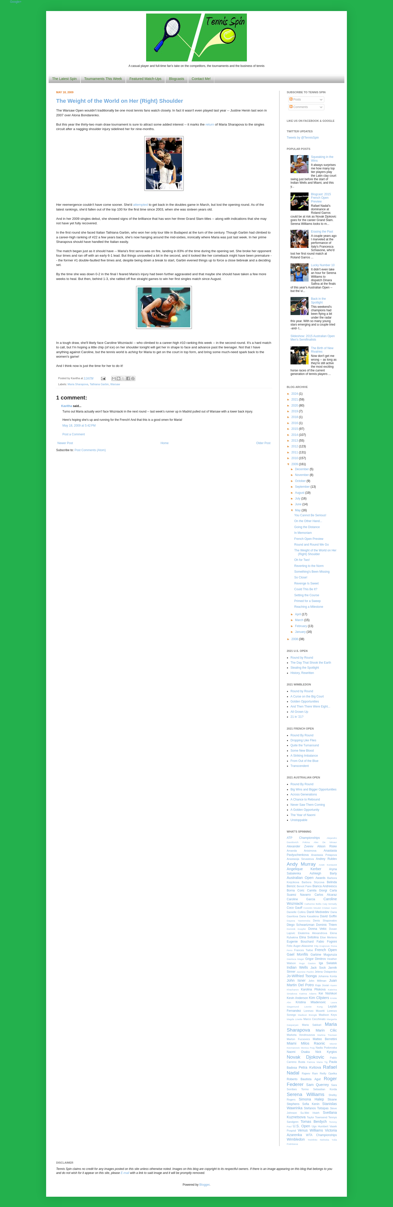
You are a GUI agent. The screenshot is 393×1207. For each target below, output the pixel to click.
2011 (295, 452)
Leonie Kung (313, 1006)
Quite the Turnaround (304, 745)
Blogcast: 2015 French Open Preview (321, 197)
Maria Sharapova (78, 384)
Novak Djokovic (305, 1057)
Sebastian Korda (325, 1089)
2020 (295, 405)
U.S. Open (301, 1126)
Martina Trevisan (327, 1035)
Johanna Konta (327, 976)
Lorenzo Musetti (314, 1010)
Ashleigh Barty (323, 873)
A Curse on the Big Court (307, 696)
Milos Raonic (313, 1043)
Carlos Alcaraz (326, 894)
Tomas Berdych (314, 1122)
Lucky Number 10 (323, 265)
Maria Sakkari (311, 1024)
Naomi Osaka (298, 1052)
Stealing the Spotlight (304, 667)
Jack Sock (318, 967)
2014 (295, 435)
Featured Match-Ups (146, 79)
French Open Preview (308, 539)
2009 (295, 464)
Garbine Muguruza (324, 954)
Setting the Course (306, 595)
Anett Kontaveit (328, 864)
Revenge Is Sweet (306, 583)
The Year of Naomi (302, 815)
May (298, 510)
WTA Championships (321, 1135)
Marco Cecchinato (314, 1019)
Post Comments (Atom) (90, 450)
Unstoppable (298, 820)
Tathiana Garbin (99, 384)
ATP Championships (303, 838)
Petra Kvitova (310, 1067)
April (298, 614)
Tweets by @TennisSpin (303, 137)
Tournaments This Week (103, 79)
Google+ (16, 2)
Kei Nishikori (328, 993)
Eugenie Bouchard (300, 941)
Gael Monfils (297, 954)
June (298, 504)
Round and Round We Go (311, 544)
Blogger (204, 1184)
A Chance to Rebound (305, 799)
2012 (295, 446)
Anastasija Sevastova (300, 858)
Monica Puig (308, 1047)
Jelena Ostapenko (326, 971)
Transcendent (299, 766)
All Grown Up (299, 712)
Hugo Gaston (307, 963)
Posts (295, 99)
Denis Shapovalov (325, 920)
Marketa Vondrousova (301, 1034)
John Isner (296, 980)
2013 (295, 440)
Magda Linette (294, 1019)
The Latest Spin (64, 79)
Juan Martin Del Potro (312, 982)
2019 (295, 411)
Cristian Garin (329, 908)
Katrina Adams (307, 993)
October (301, 481)
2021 (295, 399)
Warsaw (115, 384)
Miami (291, 1043)
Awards (321, 878)
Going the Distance (307, 527)
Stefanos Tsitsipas (316, 1108)
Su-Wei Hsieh (309, 1112)
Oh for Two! (302, 560)
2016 (295, 423)
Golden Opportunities (304, 701)
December (302, 469)
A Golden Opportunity (304, 810)
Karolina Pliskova (313, 989)
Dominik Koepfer (296, 929)
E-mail (125, 1173)
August (300, 492)
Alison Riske (327, 846)
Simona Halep (311, 1099)
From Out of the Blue (304, 761)
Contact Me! (201, 79)
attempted (140, 205)
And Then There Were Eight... (310, 706)
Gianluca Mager (295, 959)
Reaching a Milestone (308, 607)
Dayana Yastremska (298, 920)
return (210, 124)
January (301, 632)
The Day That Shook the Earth (310, 662)
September (303, 486)
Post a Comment (73, 434)
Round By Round (301, 735)
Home (165, 443)
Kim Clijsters (319, 998)
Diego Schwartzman (301, 925)
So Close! (300, 577)
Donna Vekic (317, 929)
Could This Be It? (305, 589)
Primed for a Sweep (307, 601)
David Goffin (328, 916)
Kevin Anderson (297, 998)
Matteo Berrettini (325, 1039)
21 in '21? (297, 717)
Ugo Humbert (320, 1126)
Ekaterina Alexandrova (312, 933)
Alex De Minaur (325, 842)
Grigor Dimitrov (315, 959)
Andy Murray (301, 864)
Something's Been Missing (312, 571)
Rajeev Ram (310, 1073)
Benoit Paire (304, 886)
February (301, 626)
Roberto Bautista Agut (304, 1079)
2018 (295, 417)
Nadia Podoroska (326, 1047)
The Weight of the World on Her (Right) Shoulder (119, 101)
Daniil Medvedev (318, 912)
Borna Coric (296, 890)
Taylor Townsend (317, 1117)
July (298, 498)
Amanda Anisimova (301, 850)
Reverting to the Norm (309, 566)
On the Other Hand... (308, 521)
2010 (295, 458)
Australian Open (300, 878)
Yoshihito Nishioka (318, 1139)
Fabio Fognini (327, 941)
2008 (295, 639)
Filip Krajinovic (322, 946)
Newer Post (65, 443)
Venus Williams (310, 1130)
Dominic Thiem (326, 925)
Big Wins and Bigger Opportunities (313, 789)
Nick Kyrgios (326, 1052)
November (302, 475)
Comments (298, 107)
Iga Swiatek (328, 963)
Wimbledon (296, 1139)
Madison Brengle (307, 1015)
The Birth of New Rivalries (322, 349)
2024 (295, 393)
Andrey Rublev (326, 859)
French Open (326, 950)
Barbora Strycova (313, 882)
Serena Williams (305, 1094)
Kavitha (66, 406)
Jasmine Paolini (305, 971)
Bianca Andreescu (325, 886)
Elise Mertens (328, 937)
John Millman (317, 980)
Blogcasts (176, 79)
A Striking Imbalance (304, 755)
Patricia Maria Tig (317, 1062)
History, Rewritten (302, 673)
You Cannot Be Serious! (310, 515)
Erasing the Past (322, 231)
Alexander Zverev (300, 846)
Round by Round (301, 657)
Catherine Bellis (312, 903)
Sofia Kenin (311, 1104)
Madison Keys (328, 1014)
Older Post (263, 443)
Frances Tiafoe (303, 950)
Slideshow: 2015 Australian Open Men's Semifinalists (312, 337)
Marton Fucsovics (298, 1039)
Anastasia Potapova (324, 854)
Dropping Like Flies (303, 740)
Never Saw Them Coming (307, 805)
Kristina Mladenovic (311, 1002)
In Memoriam (303, 533)
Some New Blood (302, 750)
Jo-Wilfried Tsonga (302, 976)
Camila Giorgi (317, 890)
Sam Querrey (317, 1085)
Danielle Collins (296, 912)
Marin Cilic (326, 1030)
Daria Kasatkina (309, 916)
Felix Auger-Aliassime (300, 945)
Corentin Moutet (312, 908)
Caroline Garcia (301, 899)
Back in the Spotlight (318, 300)
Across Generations (303, 794)
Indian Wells (297, 967)
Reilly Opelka (328, 1073)
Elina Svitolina (309, 937)
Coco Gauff (294, 908)
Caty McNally (329, 903)
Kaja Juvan (322, 985)
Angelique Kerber (304, 869)
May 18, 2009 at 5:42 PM (78, 425)
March (299, 620)
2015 (295, 429)
